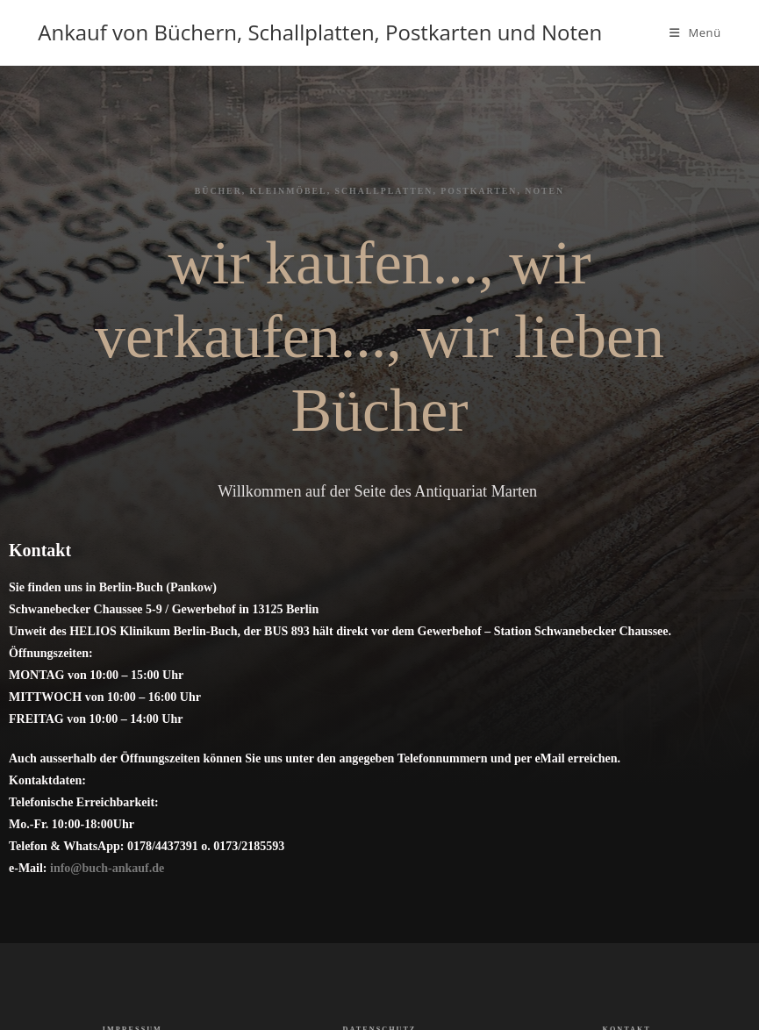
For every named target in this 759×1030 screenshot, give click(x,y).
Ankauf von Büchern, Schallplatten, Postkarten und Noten (320, 32)
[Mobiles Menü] (695, 32)
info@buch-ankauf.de (107, 868)
